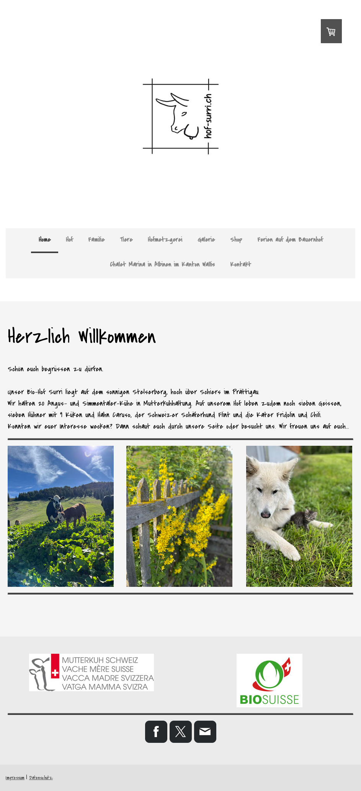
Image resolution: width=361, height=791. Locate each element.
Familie (96, 239)
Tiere (126, 239)
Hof (69, 239)
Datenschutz (41, 778)
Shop (236, 239)
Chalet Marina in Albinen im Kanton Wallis (162, 264)
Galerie (206, 239)
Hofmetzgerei (165, 239)
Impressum (15, 778)
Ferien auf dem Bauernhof (290, 239)
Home (45, 239)
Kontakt (240, 264)
